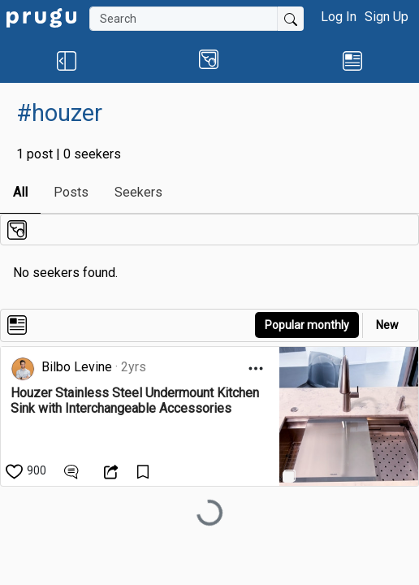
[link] (41, 16)
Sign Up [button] (386, 16)
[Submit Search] (291, 18)
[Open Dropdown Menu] (256, 368)
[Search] (183, 18)
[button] (66, 60)
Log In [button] (338, 16)
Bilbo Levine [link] (76, 367)
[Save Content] (145, 470)
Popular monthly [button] (307, 325)
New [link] (387, 325)
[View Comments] (73, 470)
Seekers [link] (138, 192)
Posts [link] (71, 192)
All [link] (20, 192)
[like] (27, 470)
